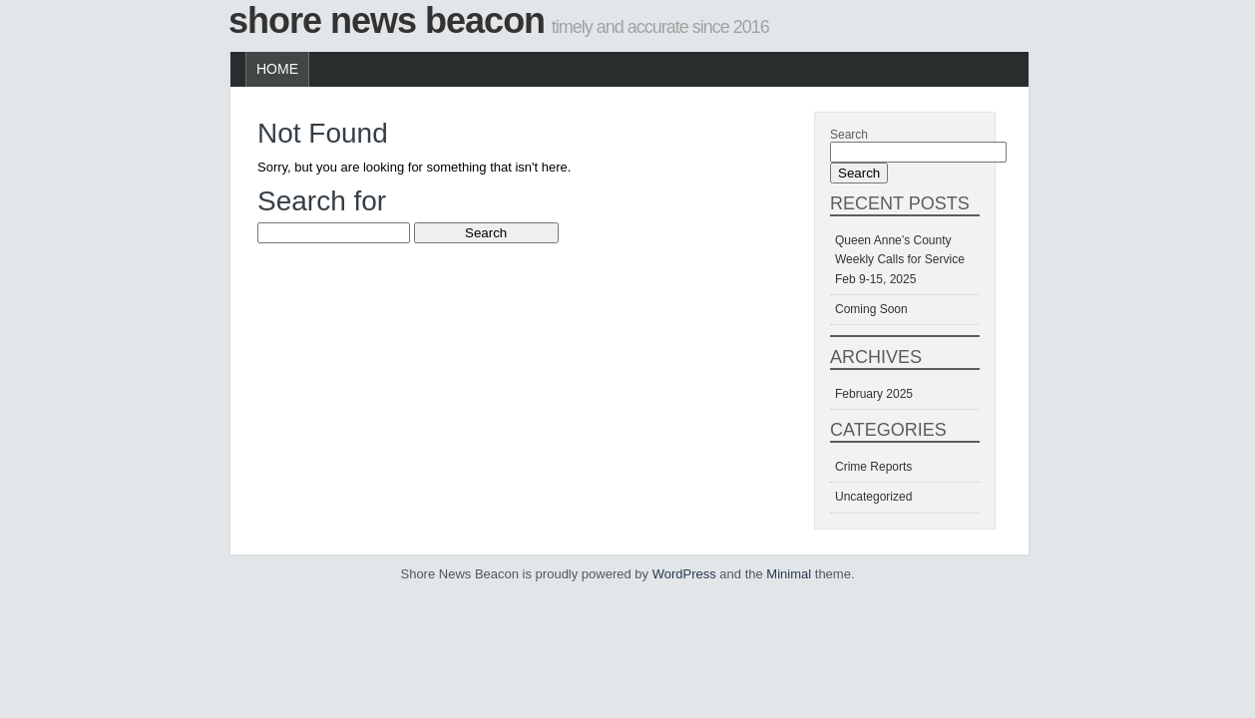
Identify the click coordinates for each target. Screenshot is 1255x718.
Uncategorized (873, 497)
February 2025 (874, 394)
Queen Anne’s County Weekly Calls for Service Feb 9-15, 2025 (900, 259)
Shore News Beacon (386, 20)
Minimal (788, 573)
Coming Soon (871, 309)
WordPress (684, 573)
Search (849, 135)
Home (277, 69)
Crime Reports (873, 467)
